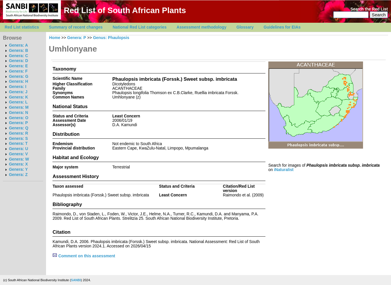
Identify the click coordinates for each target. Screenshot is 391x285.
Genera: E (18, 66)
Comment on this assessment (83, 256)
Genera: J (18, 92)
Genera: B (18, 50)
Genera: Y (18, 169)
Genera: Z (18, 175)
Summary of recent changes (76, 27)
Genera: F (18, 71)
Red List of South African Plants (125, 10)
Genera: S (18, 138)
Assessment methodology (201, 27)
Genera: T (18, 143)
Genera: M (19, 107)
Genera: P (18, 123)
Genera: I (18, 87)
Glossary (245, 27)
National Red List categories (140, 27)
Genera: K (18, 97)
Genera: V (18, 154)
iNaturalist (283, 170)
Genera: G (18, 76)
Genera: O (18, 118)
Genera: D (18, 61)
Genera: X (18, 164)
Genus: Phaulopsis (111, 38)
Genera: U (18, 149)
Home (54, 38)
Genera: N (18, 112)
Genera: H (18, 81)
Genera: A (18, 45)
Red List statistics (22, 27)
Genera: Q (18, 128)
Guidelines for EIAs (282, 27)
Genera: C (18, 56)
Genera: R (18, 133)
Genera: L (18, 102)
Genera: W (19, 159)
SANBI (76, 280)
